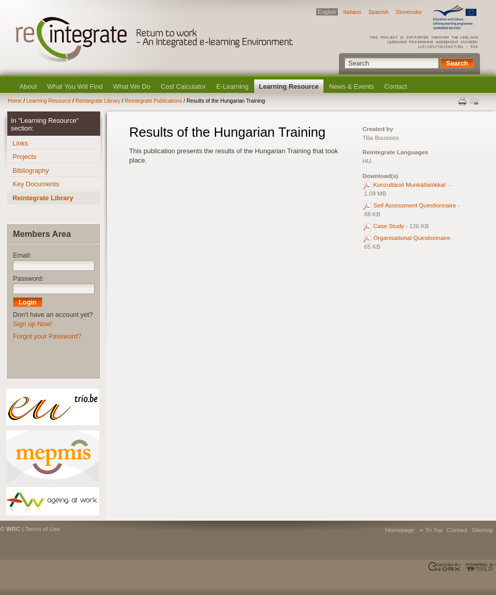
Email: (22, 255)
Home (15, 101)
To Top (434, 530)
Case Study (389, 226)
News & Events (351, 86)
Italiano (352, 12)
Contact (395, 86)
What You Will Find (74, 86)
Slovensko (409, 12)
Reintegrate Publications (153, 101)
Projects (24, 156)
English (327, 12)
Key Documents (35, 184)
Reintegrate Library (97, 101)
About (28, 86)
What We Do (131, 86)
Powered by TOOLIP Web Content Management (479, 567)
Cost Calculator (183, 86)
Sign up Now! (32, 324)
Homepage (399, 530)
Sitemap (482, 530)
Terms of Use (42, 529)
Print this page (463, 101)
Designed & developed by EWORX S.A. (445, 567)
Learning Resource (289, 86)
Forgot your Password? (47, 336)
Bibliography (30, 170)
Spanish (378, 12)
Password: (28, 278)
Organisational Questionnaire (412, 238)
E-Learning (232, 86)
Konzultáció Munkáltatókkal (410, 185)
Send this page (475, 101)
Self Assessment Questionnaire (415, 205)
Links (20, 143)
